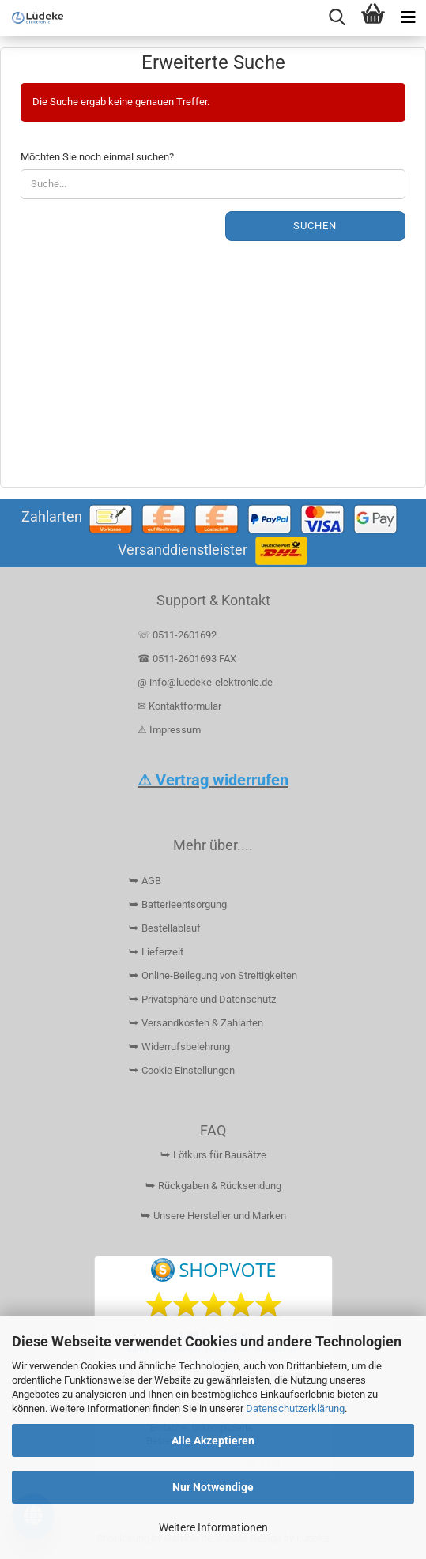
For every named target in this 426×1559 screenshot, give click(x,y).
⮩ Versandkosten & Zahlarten (196, 1023)
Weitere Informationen (213, 1527)
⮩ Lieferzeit (156, 952)
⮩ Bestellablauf (165, 928)
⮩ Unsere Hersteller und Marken (213, 1216)
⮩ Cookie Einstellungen (182, 1070)
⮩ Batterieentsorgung (178, 904)
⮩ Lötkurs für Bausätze (213, 1155)
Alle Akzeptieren (213, 1440)
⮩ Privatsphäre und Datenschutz (202, 999)
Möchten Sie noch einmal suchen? (97, 157)
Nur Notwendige (213, 1487)
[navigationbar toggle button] (408, 18)
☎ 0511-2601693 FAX (188, 659)
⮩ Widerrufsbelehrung (179, 1047)
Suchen (315, 226)
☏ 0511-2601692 (177, 635)
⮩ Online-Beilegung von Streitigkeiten (213, 975)
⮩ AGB (145, 881)
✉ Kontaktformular (179, 706)
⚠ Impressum (169, 730)
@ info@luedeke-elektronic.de (205, 682)
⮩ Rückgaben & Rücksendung (213, 1186)
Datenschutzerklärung (295, 1408)
